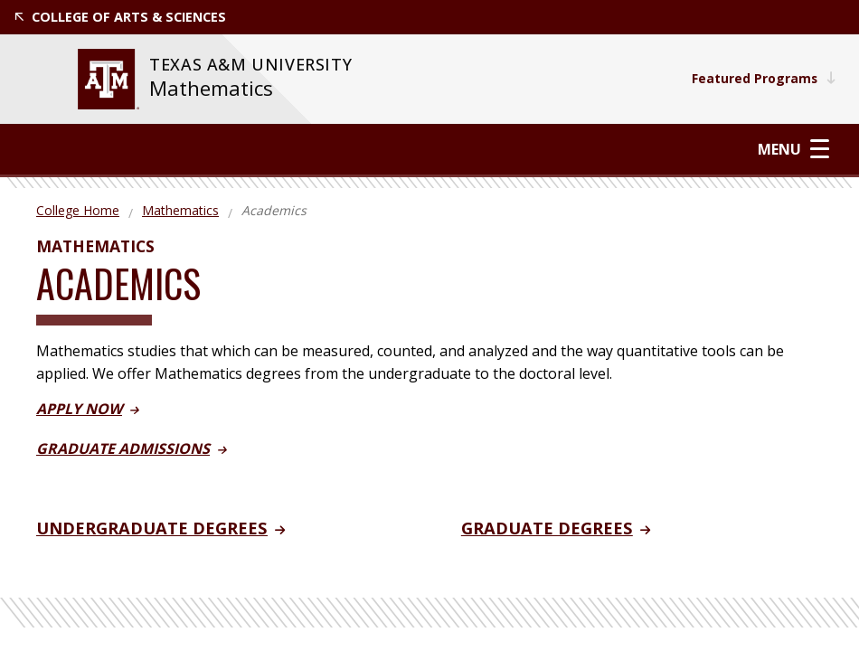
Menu (794, 148)
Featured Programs (762, 78)
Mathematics (211, 88)
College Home (77, 210)
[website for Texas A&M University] (108, 79)
